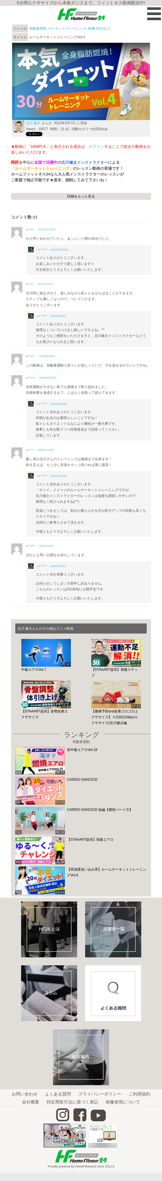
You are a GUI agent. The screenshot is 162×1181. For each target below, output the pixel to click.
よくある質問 (58, 1094)
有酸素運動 (37, 28)
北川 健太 (33, 123)
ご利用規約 (139, 1094)
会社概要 (30, 1102)
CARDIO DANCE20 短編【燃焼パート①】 (100, 809)
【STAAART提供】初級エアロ (90, 839)
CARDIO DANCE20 (82, 779)
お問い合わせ (24, 1094)
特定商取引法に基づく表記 (72, 1102)
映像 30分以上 (99, 28)
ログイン (96, 146)
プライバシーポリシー (99, 1094)
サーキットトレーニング (67, 28)
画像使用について (123, 1102)
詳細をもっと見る (81, 196)
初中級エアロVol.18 (82, 750)
